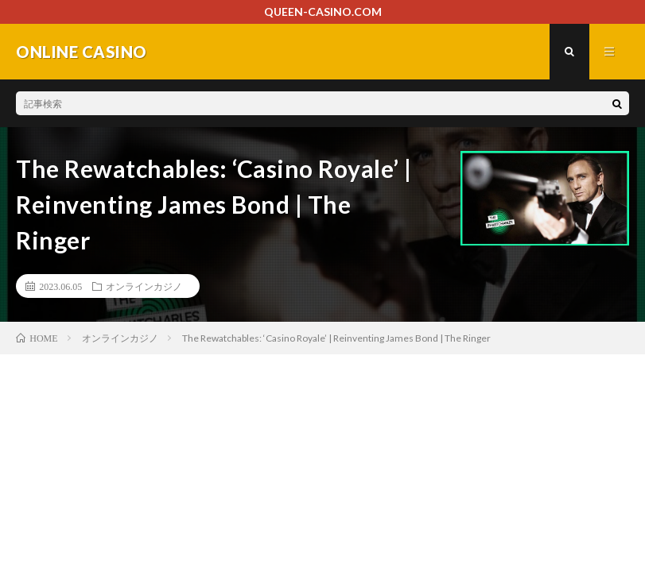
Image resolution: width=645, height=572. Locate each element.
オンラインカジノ (144, 286)
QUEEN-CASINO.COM (323, 11)
